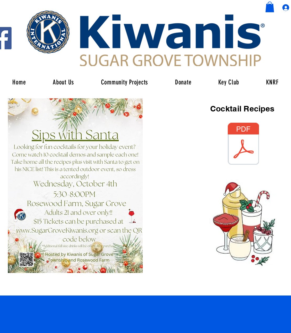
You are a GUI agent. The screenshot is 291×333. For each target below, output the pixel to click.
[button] (269, 7)
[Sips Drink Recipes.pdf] (243, 144)
